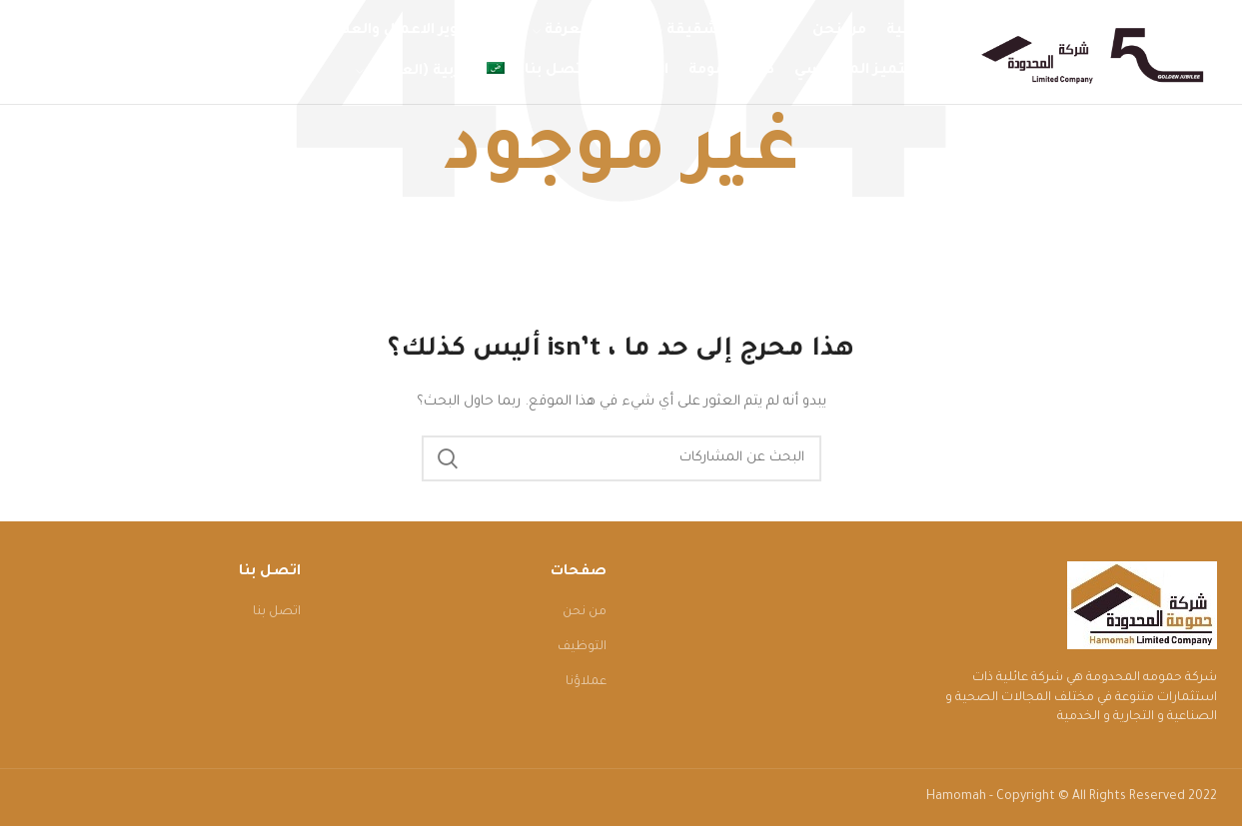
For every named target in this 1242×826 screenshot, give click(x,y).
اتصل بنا (277, 612)
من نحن (585, 612)
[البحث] (621, 458)
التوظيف (582, 647)
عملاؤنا (586, 682)
